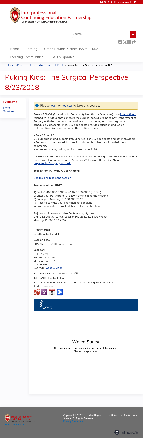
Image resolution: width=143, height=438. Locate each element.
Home (14, 49)
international (128, 114)
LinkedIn (129, 41)
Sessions (8, 111)
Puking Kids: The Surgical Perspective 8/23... (91, 65)
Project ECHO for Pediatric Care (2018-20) (40, 65)
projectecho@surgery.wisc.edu (52, 163)
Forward (133, 41)
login (53, 105)
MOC (95, 49)
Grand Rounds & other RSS (64, 49)
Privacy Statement (73, 421)
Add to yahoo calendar (44, 292)
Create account (122, 2)
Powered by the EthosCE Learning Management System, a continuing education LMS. (126, 432)
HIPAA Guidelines (14, 425)
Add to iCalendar (52, 292)
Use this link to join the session (52, 178)
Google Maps (54, 268)
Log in (105, 2)
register (67, 105)
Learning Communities (26, 57)
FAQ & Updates (62, 57)
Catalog (31, 49)
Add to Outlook (60, 292)
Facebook (120, 41)
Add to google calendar (37, 292)
